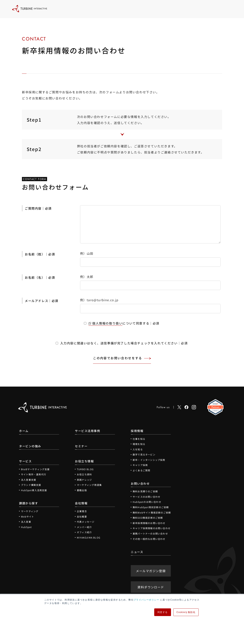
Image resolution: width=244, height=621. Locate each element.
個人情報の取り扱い (107, 323)
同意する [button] (162, 612)
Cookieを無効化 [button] (186, 612)
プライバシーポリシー (146, 599)
